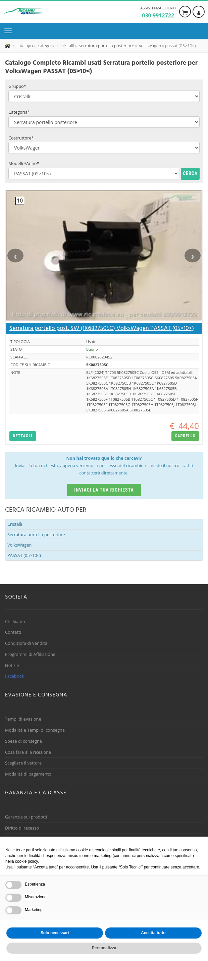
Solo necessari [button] (55, 932)
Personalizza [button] (104, 948)
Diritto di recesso (22, 828)
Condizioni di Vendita (26, 643)
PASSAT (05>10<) (24, 555)
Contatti (13, 632)
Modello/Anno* (23, 163)
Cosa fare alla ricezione (28, 752)
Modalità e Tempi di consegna (35, 730)
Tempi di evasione (23, 719)
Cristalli (14, 524)
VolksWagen (19, 545)
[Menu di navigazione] (9, 30)
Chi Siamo (15, 621)
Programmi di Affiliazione (30, 654)
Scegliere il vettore (23, 763)
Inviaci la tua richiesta (104, 490)
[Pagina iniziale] (8, 46)
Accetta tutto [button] (153, 932)
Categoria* (19, 112)
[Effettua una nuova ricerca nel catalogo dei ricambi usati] (24, 46)
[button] (22, 436)
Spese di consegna (23, 741)
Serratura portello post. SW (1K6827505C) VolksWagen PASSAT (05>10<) (101, 328)
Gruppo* (17, 86)
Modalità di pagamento (28, 774)
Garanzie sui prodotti (26, 817)
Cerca (190, 173)
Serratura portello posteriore (36, 534)
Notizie (12, 665)
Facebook (14, 676)
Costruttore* (21, 138)
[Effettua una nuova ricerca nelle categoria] (46, 46)
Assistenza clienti (158, 12)
